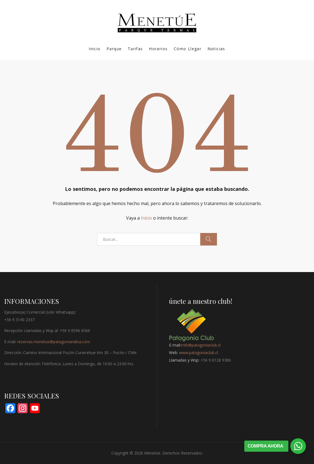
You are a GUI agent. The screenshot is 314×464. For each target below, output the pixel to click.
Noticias (216, 48)
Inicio (94, 48)
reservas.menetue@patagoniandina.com (53, 341)
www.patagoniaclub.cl (198, 352)
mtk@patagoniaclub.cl (201, 345)
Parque (114, 48)
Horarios (158, 48)
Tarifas (135, 48)
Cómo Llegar (187, 48)
